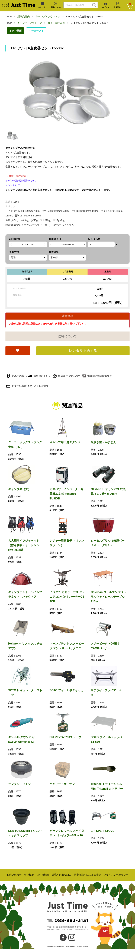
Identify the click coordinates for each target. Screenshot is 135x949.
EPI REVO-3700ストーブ (65, 737)
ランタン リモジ (19, 783)
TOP (9, 16)
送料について (67, 336)
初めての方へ (16, 376)
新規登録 (117, 7)
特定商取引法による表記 (87, 874)
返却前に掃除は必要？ (97, 376)
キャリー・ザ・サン (62, 783)
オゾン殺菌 (15, 30)
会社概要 (29, 874)
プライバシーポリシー (116, 874)
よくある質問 (38, 386)
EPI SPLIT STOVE (102, 830)
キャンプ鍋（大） (19, 489)
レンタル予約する (83, 350)
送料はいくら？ (39, 376)
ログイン (105, 7)
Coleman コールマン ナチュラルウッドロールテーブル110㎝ (109, 597)
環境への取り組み (61, 874)
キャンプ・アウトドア (48, 16)
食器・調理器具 (56, 22)
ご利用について (55, 7)
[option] (67, 93)
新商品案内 (23, 16)
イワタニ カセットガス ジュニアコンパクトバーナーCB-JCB (67, 597)
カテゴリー (42, 7)
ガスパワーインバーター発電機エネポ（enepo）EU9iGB (66, 494)
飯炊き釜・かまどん (103, 442)
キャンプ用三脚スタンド (65, 442)
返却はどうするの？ (66, 376)
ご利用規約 (43, 874)
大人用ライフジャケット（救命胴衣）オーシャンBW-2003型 (23, 545)
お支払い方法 (16, 386)
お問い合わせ (14, 874)
